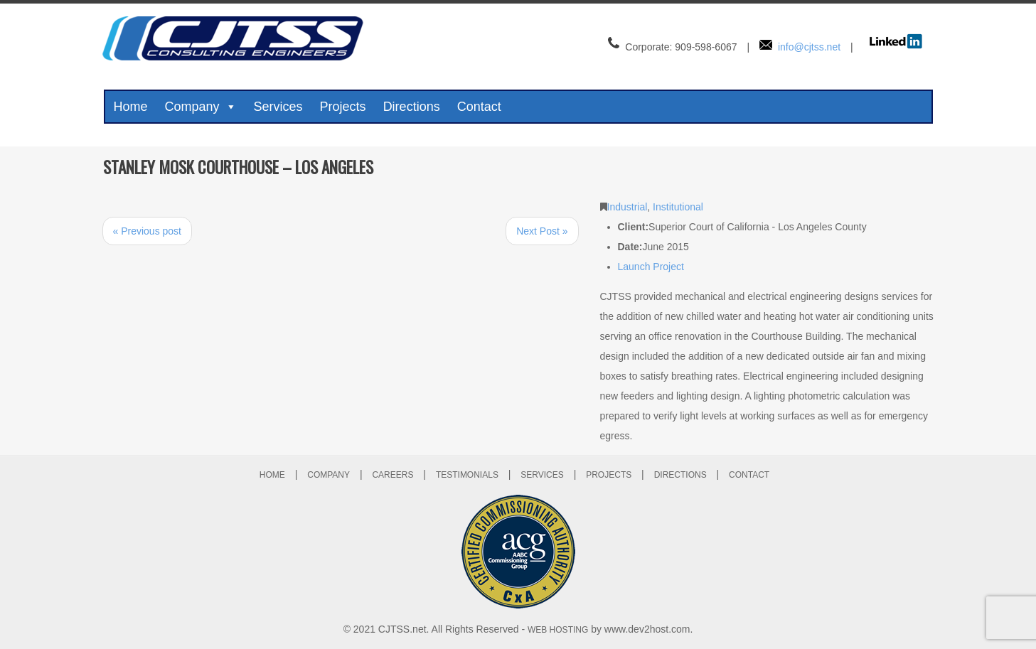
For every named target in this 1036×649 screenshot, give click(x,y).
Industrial (627, 207)
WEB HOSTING (558, 630)
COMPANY (328, 475)
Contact (479, 107)
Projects (343, 107)
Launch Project (651, 266)
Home (131, 107)
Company (201, 107)
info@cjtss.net (809, 47)
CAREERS (392, 475)
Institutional (678, 207)
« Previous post (147, 231)
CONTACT (749, 475)
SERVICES (541, 475)
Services (278, 107)
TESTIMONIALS (467, 475)
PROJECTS (608, 475)
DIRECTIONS (680, 475)
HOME (272, 475)
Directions (411, 107)
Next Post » (541, 231)
